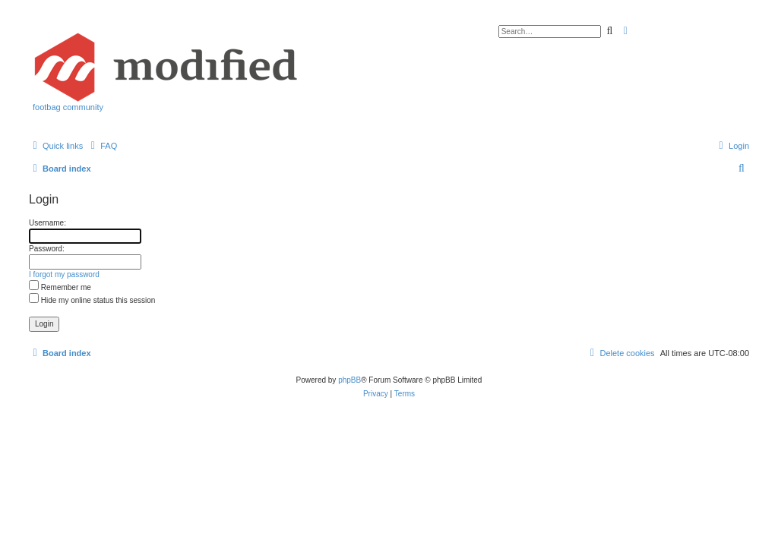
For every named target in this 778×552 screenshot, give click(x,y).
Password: (47, 248)
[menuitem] (102, 146)
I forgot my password (64, 274)
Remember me (60, 287)
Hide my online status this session (92, 300)
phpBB (349, 380)
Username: (47, 223)
